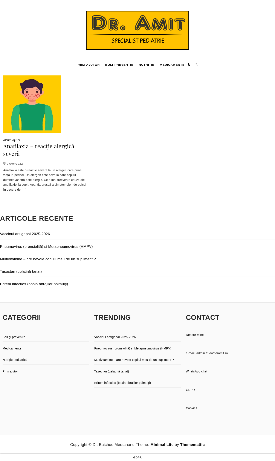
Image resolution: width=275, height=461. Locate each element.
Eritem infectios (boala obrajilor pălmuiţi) (34, 284)
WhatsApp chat (196, 371)
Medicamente (172, 64)
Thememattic (192, 445)
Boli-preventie (119, 64)
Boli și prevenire (14, 337)
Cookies (191, 408)
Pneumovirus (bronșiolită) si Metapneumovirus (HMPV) (46, 247)
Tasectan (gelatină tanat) (21, 272)
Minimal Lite (162, 445)
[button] (189, 64)
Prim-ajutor (88, 64)
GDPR (190, 390)
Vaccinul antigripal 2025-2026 (25, 234)
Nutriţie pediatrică (15, 359)
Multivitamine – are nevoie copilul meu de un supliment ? (48, 259)
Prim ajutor (12, 140)
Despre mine (195, 335)
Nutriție (146, 64)
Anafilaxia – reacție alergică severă (38, 149)
